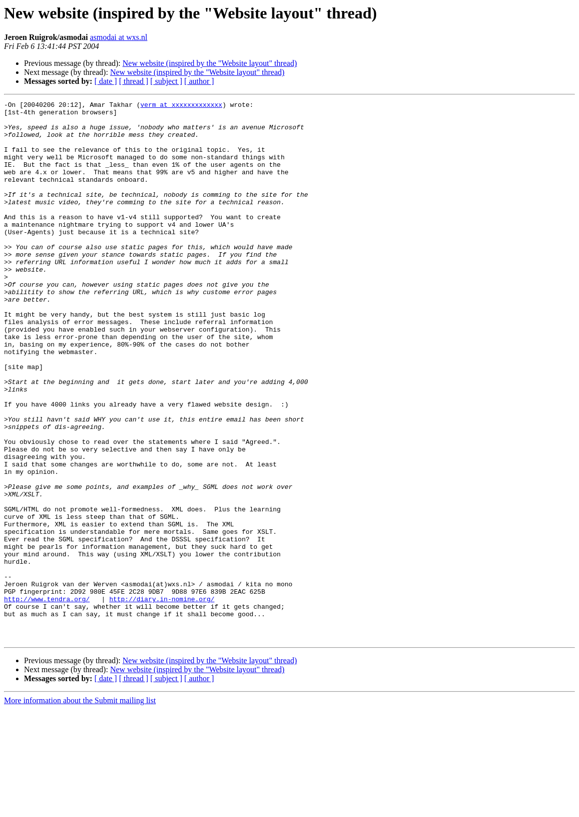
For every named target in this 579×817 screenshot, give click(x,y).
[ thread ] (133, 81)
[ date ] (105, 81)
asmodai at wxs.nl (118, 37)
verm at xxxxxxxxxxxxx (181, 105)
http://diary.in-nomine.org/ (162, 699)
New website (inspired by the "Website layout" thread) (209, 63)
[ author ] (199, 81)
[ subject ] (166, 81)
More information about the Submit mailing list (80, 808)
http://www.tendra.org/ (47, 699)
